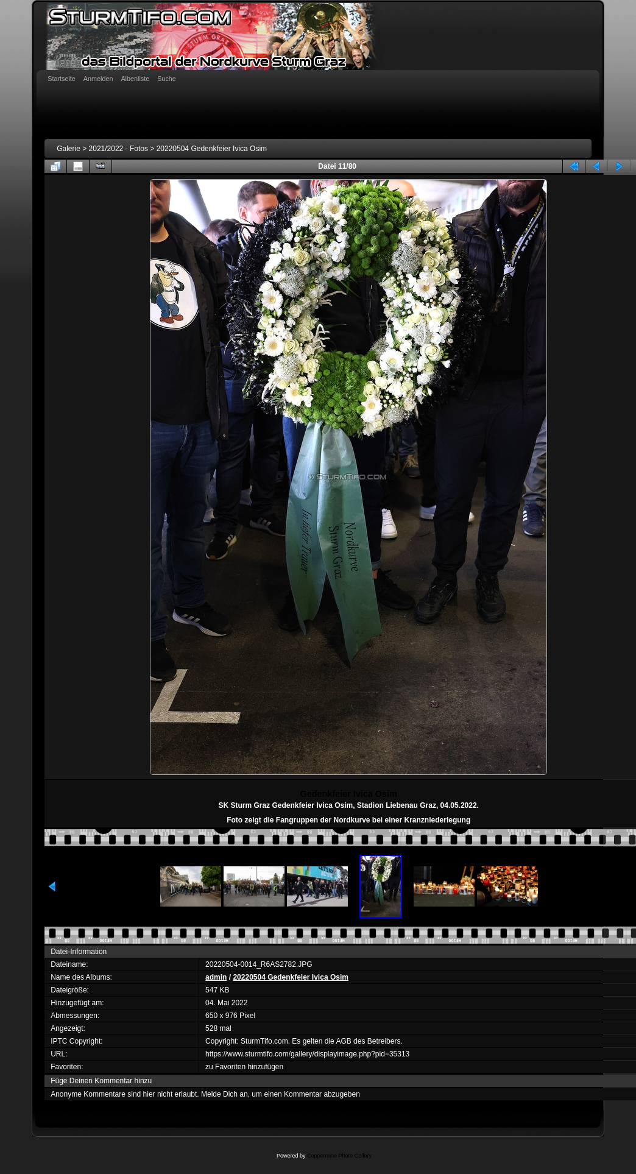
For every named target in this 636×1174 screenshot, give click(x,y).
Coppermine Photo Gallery (339, 1156)
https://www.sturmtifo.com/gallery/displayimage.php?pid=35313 (307, 1054)
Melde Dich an (224, 1094)
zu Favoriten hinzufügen (244, 1067)
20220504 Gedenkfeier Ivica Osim (212, 148)
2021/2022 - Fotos (118, 148)
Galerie (68, 148)
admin (216, 977)
